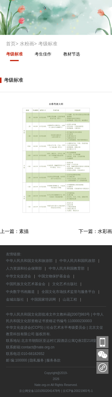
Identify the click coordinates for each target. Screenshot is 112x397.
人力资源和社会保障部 (24, 268)
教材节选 (71, 54)
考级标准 (14, 54)
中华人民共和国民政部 (77, 261)
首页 (11, 43)
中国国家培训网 (43, 299)
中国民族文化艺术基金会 (25, 284)
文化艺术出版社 (64, 284)
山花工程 (70, 299)
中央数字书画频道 (20, 292)
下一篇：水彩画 (95, 231)
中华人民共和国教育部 (67, 268)
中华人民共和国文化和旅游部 (29, 261)
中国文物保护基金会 (54, 276)
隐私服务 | (38, 360)
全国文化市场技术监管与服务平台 (68, 292)
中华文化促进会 (18, 276)
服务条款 (53, 360)
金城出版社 (15, 299)
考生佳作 (43, 54)
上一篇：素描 (14, 231)
